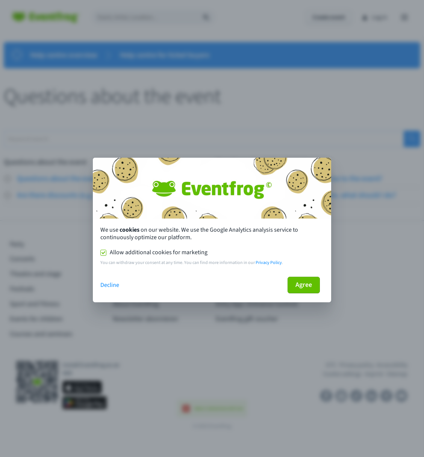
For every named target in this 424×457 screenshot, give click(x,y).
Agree (303, 285)
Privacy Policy (269, 262)
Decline (109, 285)
